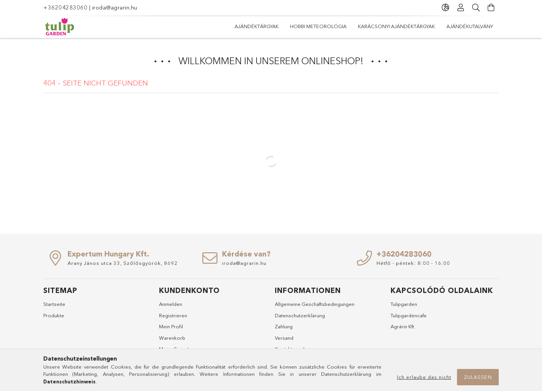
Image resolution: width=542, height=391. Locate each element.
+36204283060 (65, 7)
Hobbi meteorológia (318, 26)
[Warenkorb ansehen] (491, 7)
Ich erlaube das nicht (424, 377)
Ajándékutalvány (469, 26)
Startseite (54, 304)
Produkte (53, 315)
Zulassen (478, 377)
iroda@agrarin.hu (114, 7)
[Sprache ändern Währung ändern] (445, 7)
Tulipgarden (404, 304)
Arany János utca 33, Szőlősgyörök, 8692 (123, 263)
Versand (284, 338)
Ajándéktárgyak (257, 26)
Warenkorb (172, 338)
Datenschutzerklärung (300, 315)
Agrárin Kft (402, 326)
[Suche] (476, 7)
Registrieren (173, 315)
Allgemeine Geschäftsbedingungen (315, 304)
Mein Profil (171, 326)
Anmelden (170, 304)
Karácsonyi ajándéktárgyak (396, 26)
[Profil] (460, 7)
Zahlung (284, 326)
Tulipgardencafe (409, 315)
